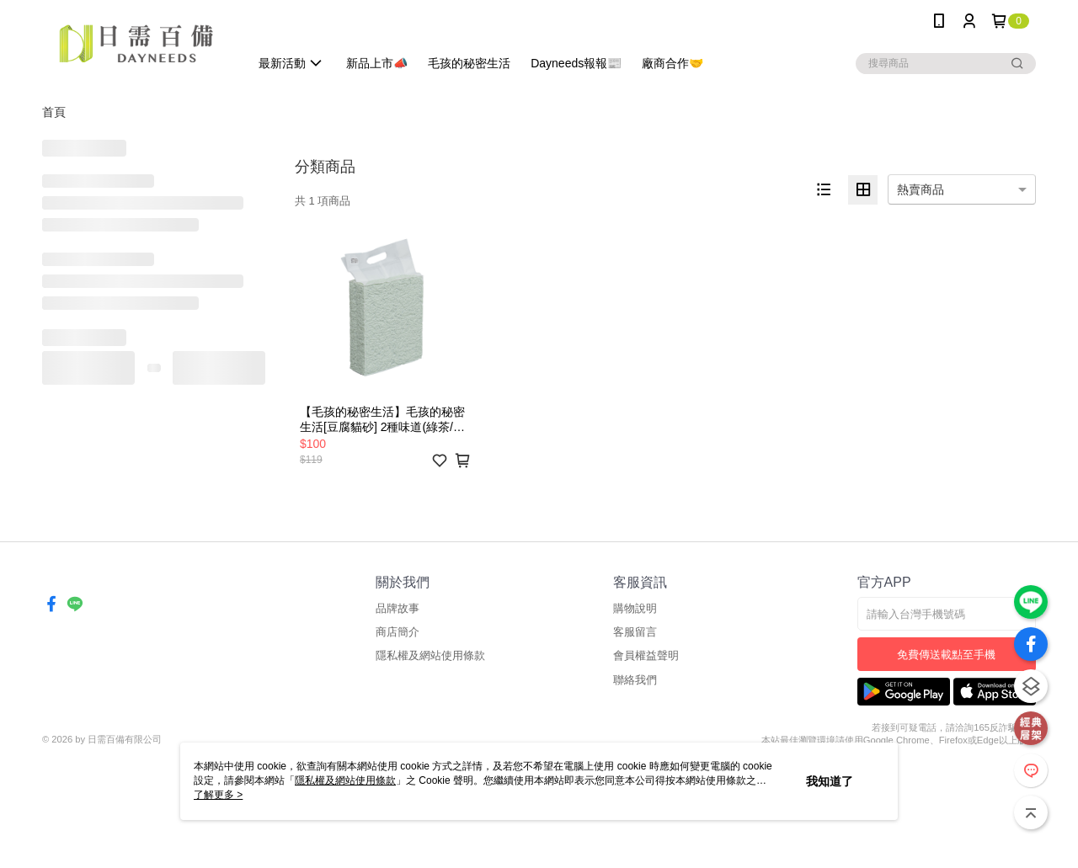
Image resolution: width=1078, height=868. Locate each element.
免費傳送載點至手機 (946, 654)
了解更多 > (218, 795)
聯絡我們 (635, 680)
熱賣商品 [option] (920, 189)
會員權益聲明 (646, 655)
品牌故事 (397, 608)
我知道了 (829, 781)
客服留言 (635, 632)
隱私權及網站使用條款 (430, 655)
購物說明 (635, 608)
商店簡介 (397, 632)
